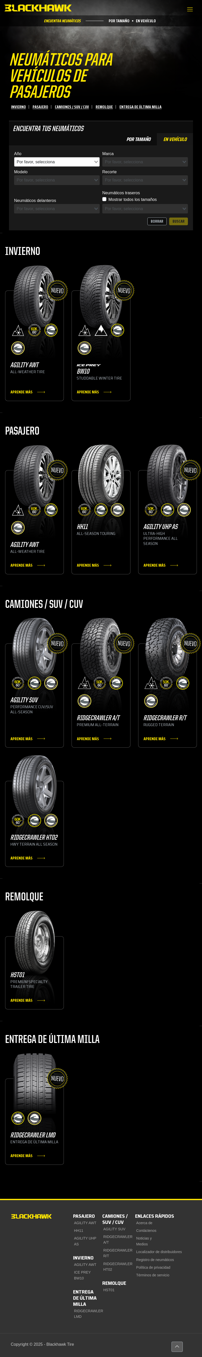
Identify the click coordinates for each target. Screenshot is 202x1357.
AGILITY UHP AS (85, 1241)
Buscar (179, 221)
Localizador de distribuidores (159, 1252)
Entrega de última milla (140, 107)
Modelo (20, 172)
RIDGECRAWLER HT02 (116, 1267)
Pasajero (40, 107)
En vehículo (146, 23)
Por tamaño (119, 23)
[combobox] (57, 162)
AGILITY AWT (85, 1223)
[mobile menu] (190, 9)
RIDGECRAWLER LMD (87, 1314)
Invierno (18, 107)
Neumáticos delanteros (35, 200)
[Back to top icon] (177, 1347)
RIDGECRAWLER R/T (116, 1253)
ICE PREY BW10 (82, 1275)
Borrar (157, 221)
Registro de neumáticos (155, 1260)
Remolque (104, 107)
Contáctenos (146, 1231)
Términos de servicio (152, 1275)
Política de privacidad (153, 1267)
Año (17, 154)
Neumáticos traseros (121, 193)
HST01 (109, 1290)
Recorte (109, 172)
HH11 (78, 1231)
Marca (108, 154)
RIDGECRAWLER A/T (116, 1239)
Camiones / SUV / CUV (72, 107)
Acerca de (144, 1223)
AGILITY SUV (114, 1229)
